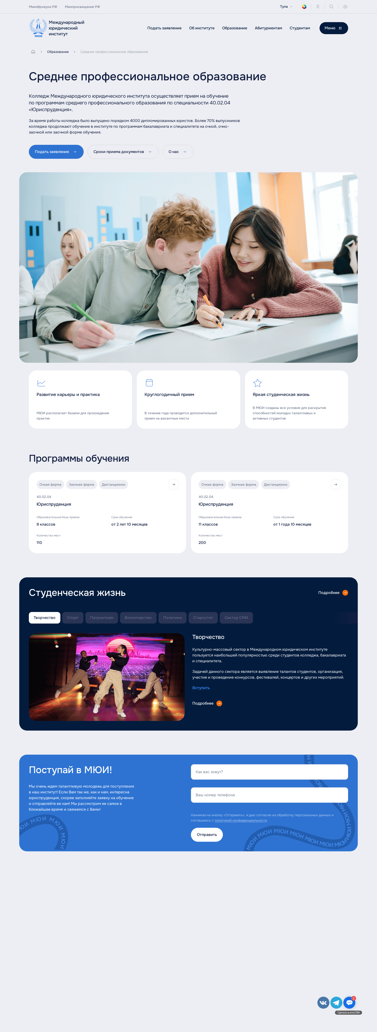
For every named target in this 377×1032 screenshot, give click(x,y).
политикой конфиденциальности (241, 820)
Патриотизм (101, 617)
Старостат (203, 617)
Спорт (73, 617)
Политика (172, 617)
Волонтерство (138, 617)
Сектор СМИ (236, 617)
